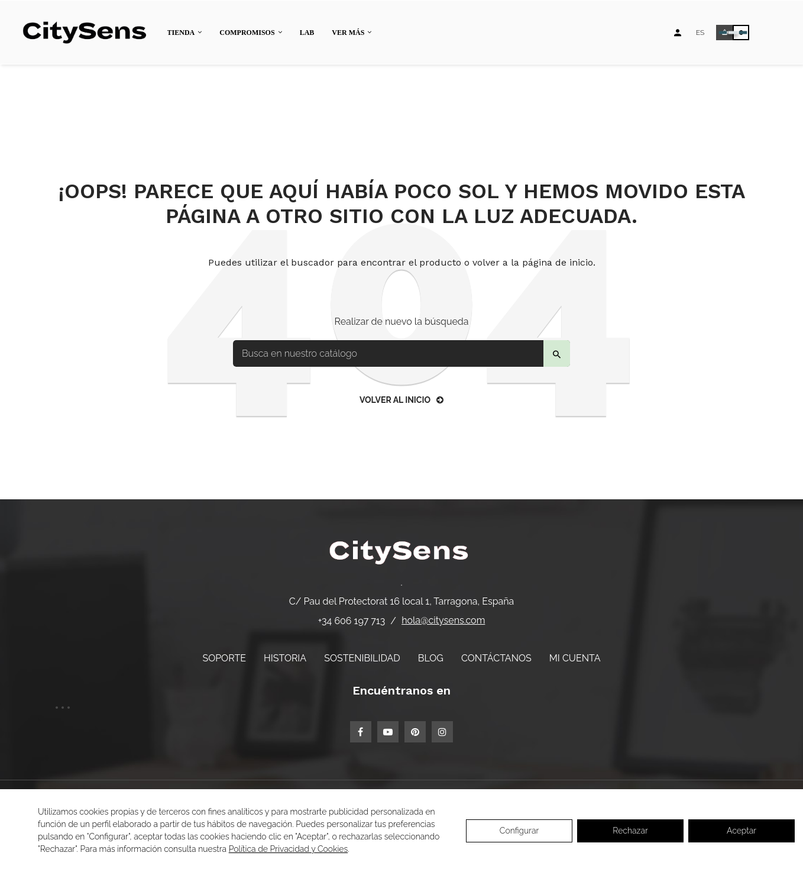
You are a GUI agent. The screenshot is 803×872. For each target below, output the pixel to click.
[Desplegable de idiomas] (700, 32)
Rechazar (630, 830)
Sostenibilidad (362, 658)
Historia (285, 658)
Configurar (519, 830)
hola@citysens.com (443, 620)
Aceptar (741, 830)
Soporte (224, 658)
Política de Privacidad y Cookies (288, 849)
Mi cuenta (575, 658)
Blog (430, 658)
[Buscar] (401, 353)
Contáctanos (496, 658)
